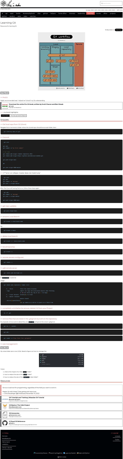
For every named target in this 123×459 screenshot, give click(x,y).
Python (87, 455)
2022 (99, 10)
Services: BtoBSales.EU (6, 439)
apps (11, 13)
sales (19, 16)
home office (62, 13)
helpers (53, 13)
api (6, 13)
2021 (96, 10)
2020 (92, 10)
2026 (113, 10)
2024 (106, 10)
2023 (102, 10)
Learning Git (8, 22)
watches (33, 16)
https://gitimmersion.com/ (15, 418)
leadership (81, 13)
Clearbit (73, 455)
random (12, 16)
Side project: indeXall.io (6, 445)
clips (38, 13)
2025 (110, 10)
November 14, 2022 (32, 395)
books (18, 13)
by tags (88, 10)
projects (112, 13)
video (25, 16)
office (105, 13)
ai (2, 13)
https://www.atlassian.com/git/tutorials (18, 402)
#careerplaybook (29, 13)
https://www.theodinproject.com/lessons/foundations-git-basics (24, 410)
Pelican (45, 455)
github (45, 13)
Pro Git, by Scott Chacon (18, 115)
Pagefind (59, 455)
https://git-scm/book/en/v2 (15, 107)
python (4, 16)
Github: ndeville (7, 449)
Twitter (117, 441)
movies (98, 13)
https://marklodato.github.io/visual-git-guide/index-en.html (23, 426)
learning (90, 13)
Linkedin (117, 438)
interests (72, 13)
